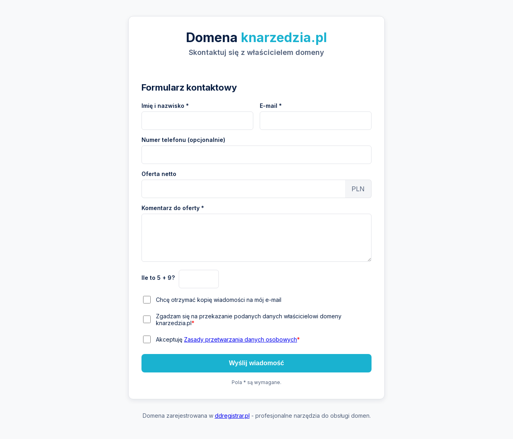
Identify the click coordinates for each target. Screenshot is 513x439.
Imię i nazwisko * (165, 105)
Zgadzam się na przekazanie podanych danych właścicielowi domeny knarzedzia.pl (248, 319)
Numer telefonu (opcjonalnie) (183, 139)
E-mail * (271, 105)
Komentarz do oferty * (172, 207)
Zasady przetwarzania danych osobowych (240, 339)
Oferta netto (158, 173)
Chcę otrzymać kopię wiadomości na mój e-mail (218, 299)
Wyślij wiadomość (256, 363)
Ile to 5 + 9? (158, 277)
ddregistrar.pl (232, 415)
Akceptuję (228, 339)
